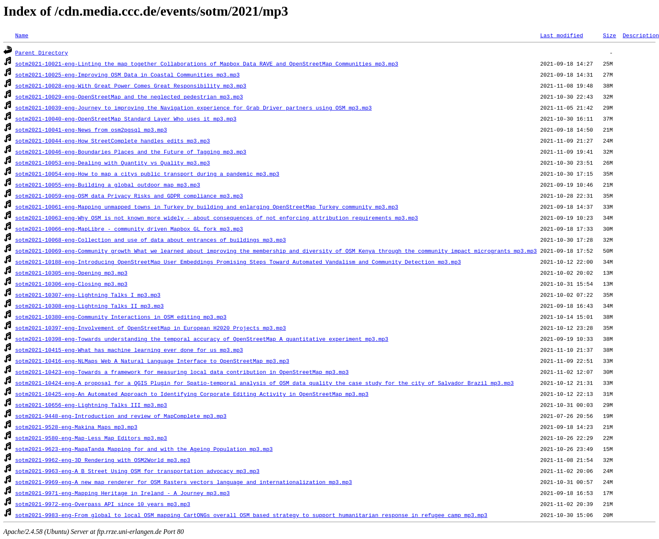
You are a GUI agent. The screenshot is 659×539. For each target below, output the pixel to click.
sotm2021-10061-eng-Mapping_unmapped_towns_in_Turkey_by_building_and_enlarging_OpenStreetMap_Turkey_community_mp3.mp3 (206, 206)
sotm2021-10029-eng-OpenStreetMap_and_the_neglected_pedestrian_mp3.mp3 (129, 96)
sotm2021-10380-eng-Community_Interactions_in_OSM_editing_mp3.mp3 (120, 317)
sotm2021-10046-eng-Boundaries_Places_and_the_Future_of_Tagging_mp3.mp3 (130, 151)
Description (641, 35)
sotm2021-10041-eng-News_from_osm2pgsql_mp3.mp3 (91, 129)
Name (21, 35)
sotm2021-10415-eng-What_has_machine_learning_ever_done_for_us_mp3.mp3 (129, 350)
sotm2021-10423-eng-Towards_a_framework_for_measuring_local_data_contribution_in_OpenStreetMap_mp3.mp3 (182, 372)
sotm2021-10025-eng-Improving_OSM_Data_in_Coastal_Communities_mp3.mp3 (127, 74)
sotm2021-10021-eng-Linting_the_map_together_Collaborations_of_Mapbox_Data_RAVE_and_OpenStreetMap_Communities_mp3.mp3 (206, 63)
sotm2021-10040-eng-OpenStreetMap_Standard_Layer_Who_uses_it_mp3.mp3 (126, 118)
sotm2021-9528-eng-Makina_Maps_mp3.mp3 (76, 427)
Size (609, 35)
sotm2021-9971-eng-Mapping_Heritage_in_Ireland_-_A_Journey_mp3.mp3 (122, 493)
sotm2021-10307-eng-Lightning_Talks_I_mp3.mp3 (87, 295)
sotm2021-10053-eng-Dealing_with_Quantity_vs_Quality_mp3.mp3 (112, 162)
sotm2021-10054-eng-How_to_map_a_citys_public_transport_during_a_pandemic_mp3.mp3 (147, 173)
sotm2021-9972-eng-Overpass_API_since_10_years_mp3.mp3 (102, 504)
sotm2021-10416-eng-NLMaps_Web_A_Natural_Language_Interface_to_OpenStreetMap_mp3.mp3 (152, 361)
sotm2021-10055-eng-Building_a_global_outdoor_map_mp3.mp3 (107, 184)
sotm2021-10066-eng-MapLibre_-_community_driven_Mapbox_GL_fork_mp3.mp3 (129, 228)
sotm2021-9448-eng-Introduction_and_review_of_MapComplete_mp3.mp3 (120, 416)
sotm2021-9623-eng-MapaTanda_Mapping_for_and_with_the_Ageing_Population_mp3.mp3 (144, 449)
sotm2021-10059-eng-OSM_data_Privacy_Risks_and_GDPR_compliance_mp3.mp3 (129, 195)
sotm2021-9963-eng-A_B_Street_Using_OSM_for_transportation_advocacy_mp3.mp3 (137, 471)
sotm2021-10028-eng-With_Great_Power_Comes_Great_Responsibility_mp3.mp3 (130, 85)
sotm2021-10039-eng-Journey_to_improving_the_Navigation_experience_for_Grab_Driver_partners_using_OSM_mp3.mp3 (193, 107)
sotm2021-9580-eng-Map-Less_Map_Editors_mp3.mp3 (91, 438)
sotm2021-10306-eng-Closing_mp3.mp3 (71, 283)
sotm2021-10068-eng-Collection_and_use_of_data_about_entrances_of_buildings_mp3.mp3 (150, 239)
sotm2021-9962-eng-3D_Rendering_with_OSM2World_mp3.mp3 (102, 460)
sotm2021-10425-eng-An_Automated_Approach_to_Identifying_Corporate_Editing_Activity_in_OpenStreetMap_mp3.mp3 (192, 394)
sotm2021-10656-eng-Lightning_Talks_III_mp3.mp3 (91, 405)
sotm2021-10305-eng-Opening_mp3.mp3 (71, 272)
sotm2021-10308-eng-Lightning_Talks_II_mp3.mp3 (89, 306)
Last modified (561, 35)
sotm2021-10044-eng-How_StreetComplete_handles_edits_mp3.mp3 (112, 140)
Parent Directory (41, 52)
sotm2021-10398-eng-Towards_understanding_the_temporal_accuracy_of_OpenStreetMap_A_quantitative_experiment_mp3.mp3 (201, 339)
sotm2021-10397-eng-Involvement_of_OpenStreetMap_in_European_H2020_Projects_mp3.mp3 (150, 328)
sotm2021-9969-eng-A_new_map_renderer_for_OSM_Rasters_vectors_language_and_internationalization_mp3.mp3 (183, 482)
